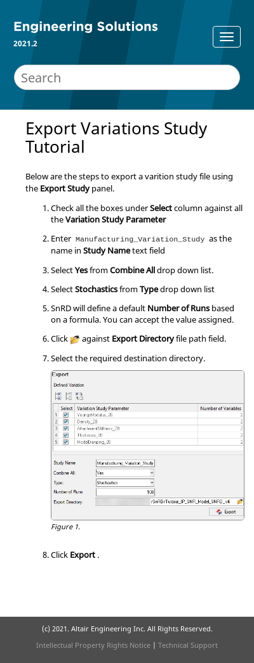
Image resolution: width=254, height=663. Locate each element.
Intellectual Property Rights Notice (93, 645)
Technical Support (188, 645)
